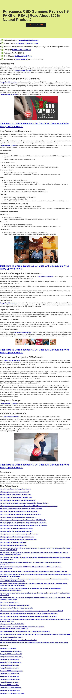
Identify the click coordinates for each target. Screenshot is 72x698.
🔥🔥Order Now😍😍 (36, 24)
